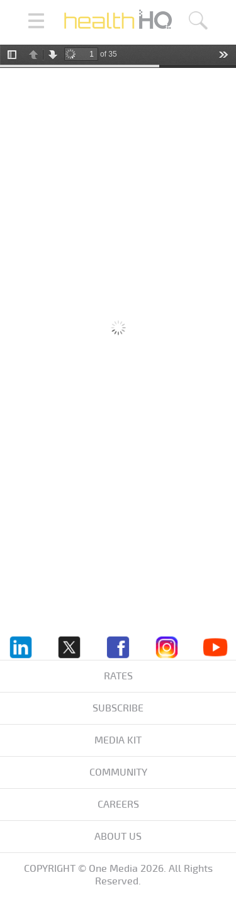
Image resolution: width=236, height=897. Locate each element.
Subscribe (118, 708)
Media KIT (118, 740)
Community (118, 772)
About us (118, 836)
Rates (118, 676)
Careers (118, 804)
